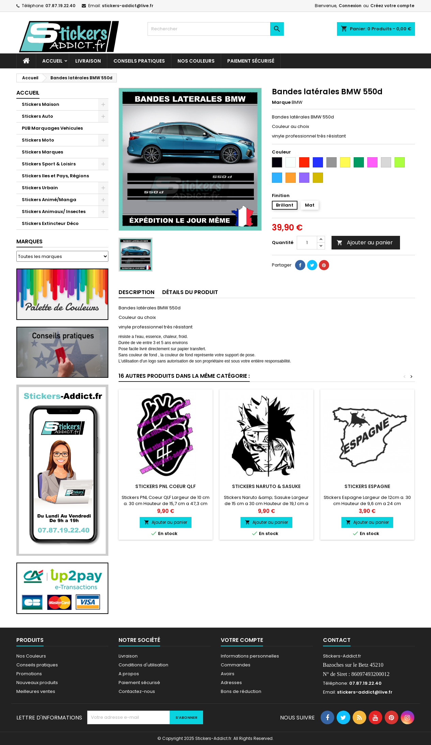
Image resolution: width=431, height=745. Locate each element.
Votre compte (242, 640)
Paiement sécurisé (250, 61)
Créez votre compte (392, 6)
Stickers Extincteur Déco (50, 223)
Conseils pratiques (37, 665)
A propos (129, 673)
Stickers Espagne (367, 486)
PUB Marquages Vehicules (52, 128)
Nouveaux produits (37, 682)
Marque (281, 102)
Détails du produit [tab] (190, 292)
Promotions (29, 673)
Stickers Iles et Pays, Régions (55, 176)
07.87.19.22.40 (60, 6)
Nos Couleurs (196, 61)
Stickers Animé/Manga (49, 199)
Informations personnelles (250, 656)
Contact (337, 640)
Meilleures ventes (35, 691)
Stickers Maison (40, 104)
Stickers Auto (37, 116)
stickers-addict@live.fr (127, 6)
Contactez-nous (137, 691)
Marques (29, 241)
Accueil (52, 61)
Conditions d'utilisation (143, 665)
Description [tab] (136, 292)
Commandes (235, 665)
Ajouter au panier (365, 242)
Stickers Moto (38, 140)
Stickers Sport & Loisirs (49, 164)
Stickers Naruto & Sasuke (266, 486)
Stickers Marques (42, 152)
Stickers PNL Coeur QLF (165, 486)
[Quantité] (307, 242)
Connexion (350, 6)
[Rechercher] (216, 29)
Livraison (88, 61)
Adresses (231, 682)
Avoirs (227, 673)
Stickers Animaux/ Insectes (54, 211)
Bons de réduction (241, 691)
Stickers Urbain (40, 187)
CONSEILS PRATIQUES (139, 61)
